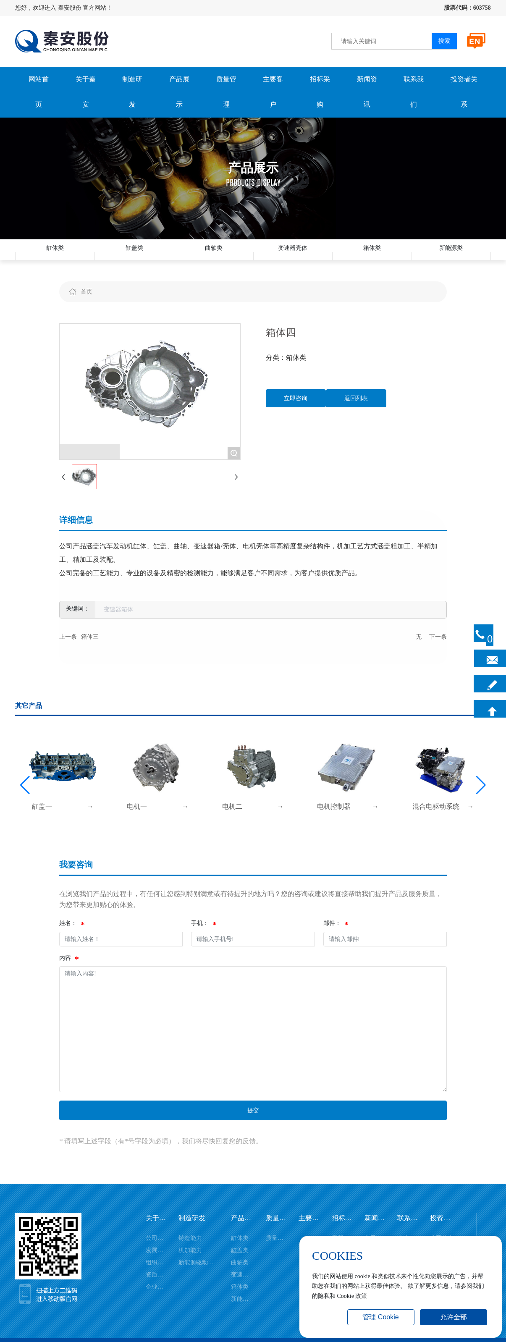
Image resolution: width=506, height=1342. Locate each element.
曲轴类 (214, 256)
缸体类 (55, 256)
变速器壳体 (292, 256)
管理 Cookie (380, 1317)
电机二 (232, 819)
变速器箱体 (118, 622)
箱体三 (90, 649)
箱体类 (372, 256)
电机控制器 (334, 819)
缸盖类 (134, 256)
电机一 (137, 819)
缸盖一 (42, 819)
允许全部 (453, 1317)
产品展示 (253, 168)
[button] (25, 798)
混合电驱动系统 (435, 819)
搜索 (444, 41)
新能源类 (451, 256)
